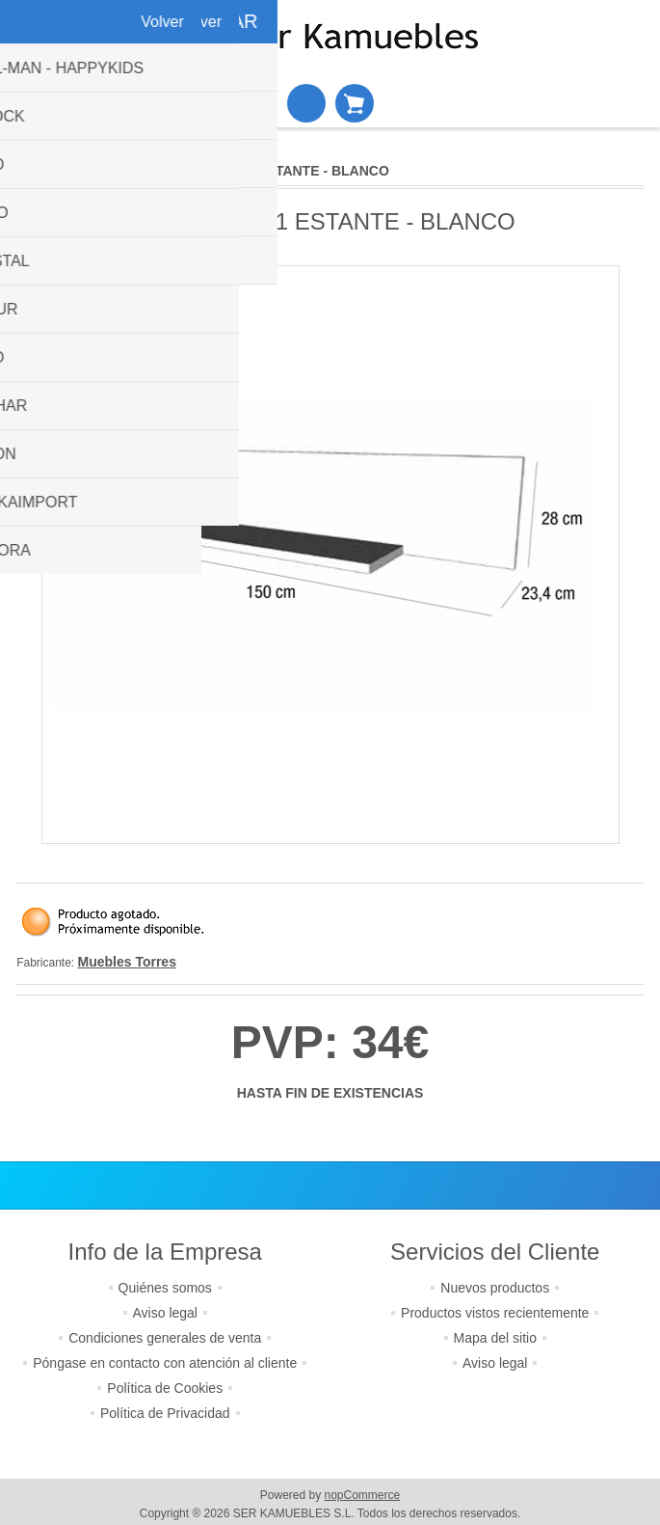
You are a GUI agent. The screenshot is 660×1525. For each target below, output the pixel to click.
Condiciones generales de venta (164, 1338)
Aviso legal (165, 1313)
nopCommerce (363, 1495)
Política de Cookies (165, 1388)
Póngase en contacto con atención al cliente (165, 1363)
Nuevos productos (494, 1287)
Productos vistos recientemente (495, 1313)
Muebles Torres (127, 961)
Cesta (354, 103)
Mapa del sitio (495, 1338)
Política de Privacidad (165, 1413)
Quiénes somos (165, 1287)
